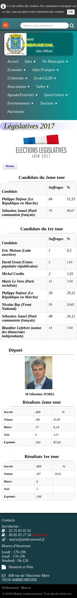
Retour (10, 166)
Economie (16, 70)
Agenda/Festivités (22, 95)
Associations (18, 87)
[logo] (38, 44)
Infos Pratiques (45, 70)
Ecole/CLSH (45, 78)
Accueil (12, 61)
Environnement (20, 103)
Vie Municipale (55, 61)
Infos (30, 61)
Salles (42, 87)
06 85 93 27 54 (16, 535)
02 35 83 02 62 (16, 531)
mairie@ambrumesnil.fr (23, 539)
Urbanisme (17, 78)
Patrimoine (15, 112)
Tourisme (49, 103)
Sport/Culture (56, 95)
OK (71, 12)
